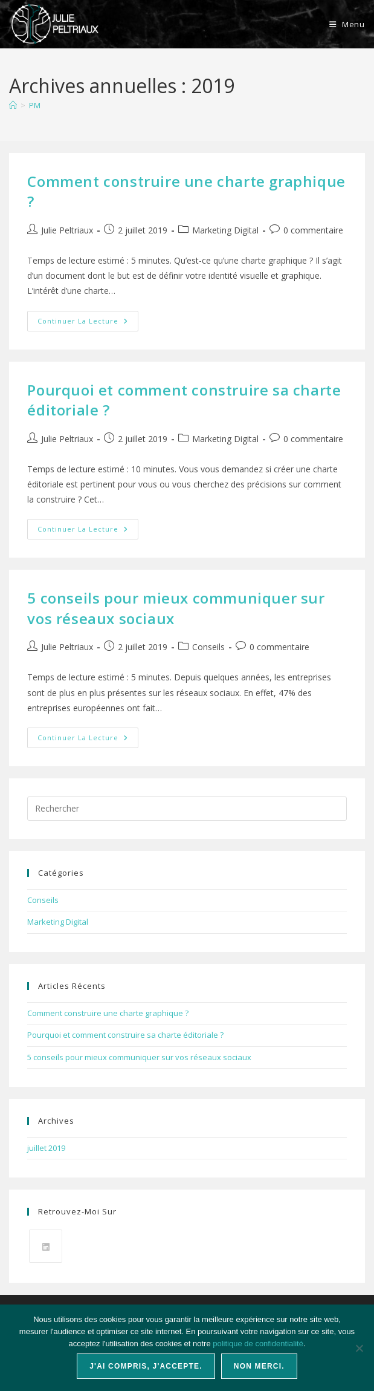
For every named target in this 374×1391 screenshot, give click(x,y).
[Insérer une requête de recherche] (186, 808)
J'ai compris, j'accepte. (145, 1366)
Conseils (208, 647)
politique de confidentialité (258, 1343)
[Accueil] (13, 105)
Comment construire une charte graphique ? (108, 1013)
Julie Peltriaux (67, 230)
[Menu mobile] (347, 24)
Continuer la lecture (87, 323)
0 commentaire (313, 230)
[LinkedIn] (45, 1246)
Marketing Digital (225, 230)
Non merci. (259, 1366)
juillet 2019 (46, 1147)
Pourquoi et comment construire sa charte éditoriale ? (125, 1034)
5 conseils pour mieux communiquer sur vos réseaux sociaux (139, 1057)
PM (34, 105)
